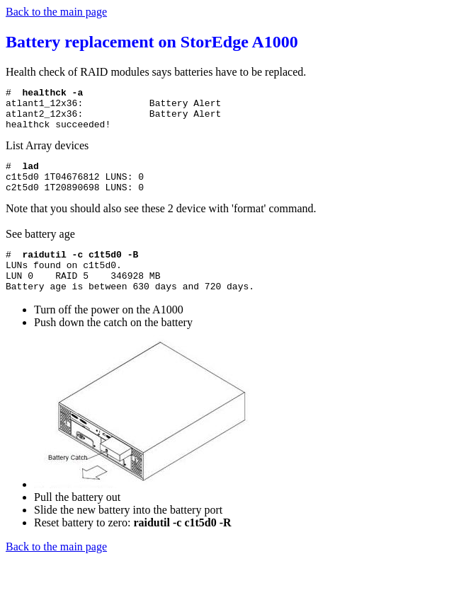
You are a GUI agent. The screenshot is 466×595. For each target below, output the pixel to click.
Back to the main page (56, 12)
